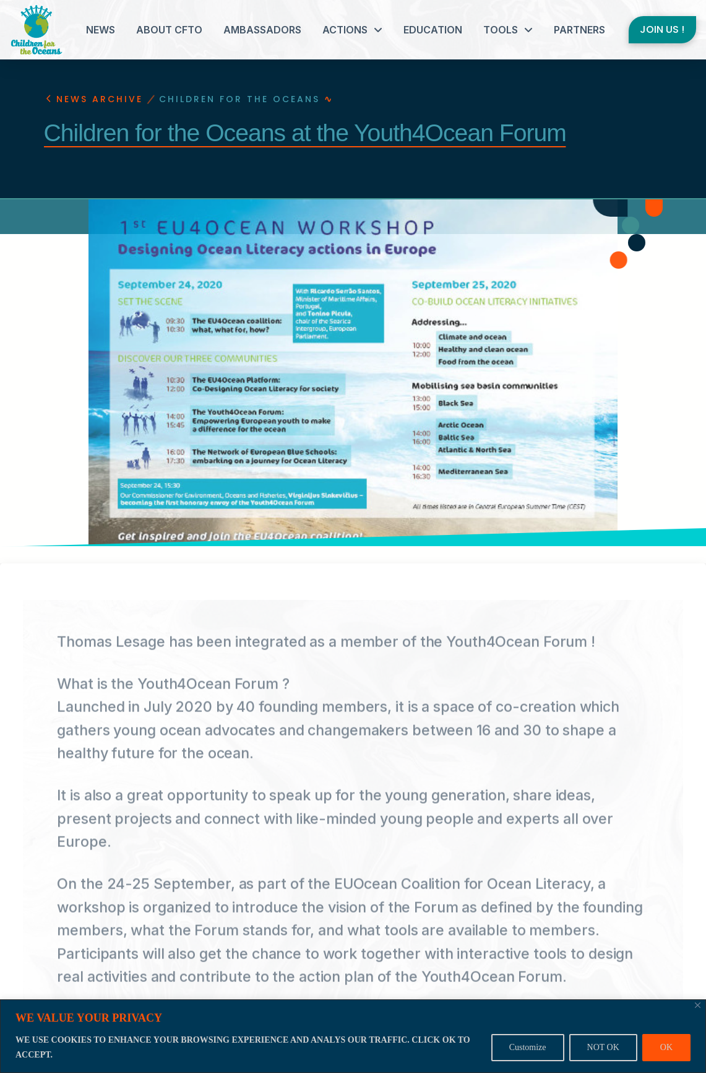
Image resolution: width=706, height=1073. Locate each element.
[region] (353, 1036)
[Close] (697, 1005)
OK (666, 1047)
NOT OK (603, 1047)
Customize (527, 1047)
